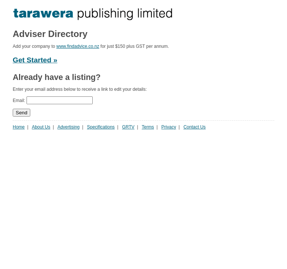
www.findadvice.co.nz (77, 46)
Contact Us (194, 127)
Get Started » (35, 60)
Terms (148, 127)
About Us (41, 127)
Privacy (168, 127)
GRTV (128, 127)
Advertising (69, 127)
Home (19, 127)
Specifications (101, 127)
